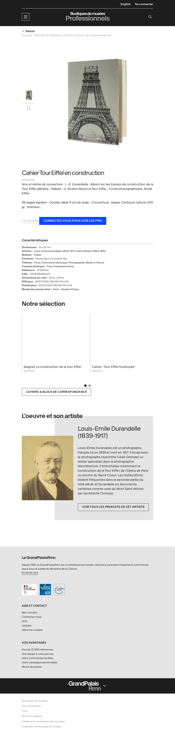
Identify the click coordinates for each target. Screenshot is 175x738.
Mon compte (29, 612)
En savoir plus (30, 572)
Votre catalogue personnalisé (39, 662)
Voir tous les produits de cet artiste (113, 507)
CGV (25, 711)
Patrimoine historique (54, 263)
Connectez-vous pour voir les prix (72, 221)
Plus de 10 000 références (37, 649)
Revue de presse (32, 667)
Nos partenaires (31, 706)
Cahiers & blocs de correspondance (56, 392)
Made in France (95, 263)
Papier (37, 255)
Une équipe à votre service (38, 654)
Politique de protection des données (43, 721)
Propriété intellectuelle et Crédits (41, 726)
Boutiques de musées (35, 701)
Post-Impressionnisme (60, 267)
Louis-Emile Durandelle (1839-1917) (54, 252)
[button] (25, 17)
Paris (37, 263)
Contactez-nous (31, 617)
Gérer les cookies (32, 630)
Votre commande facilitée (37, 658)
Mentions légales (32, 716)
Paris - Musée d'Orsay (66, 290)
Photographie (76, 263)
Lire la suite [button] (30, 221)
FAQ (24, 621)
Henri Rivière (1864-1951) (91, 252)
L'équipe (26, 625)
